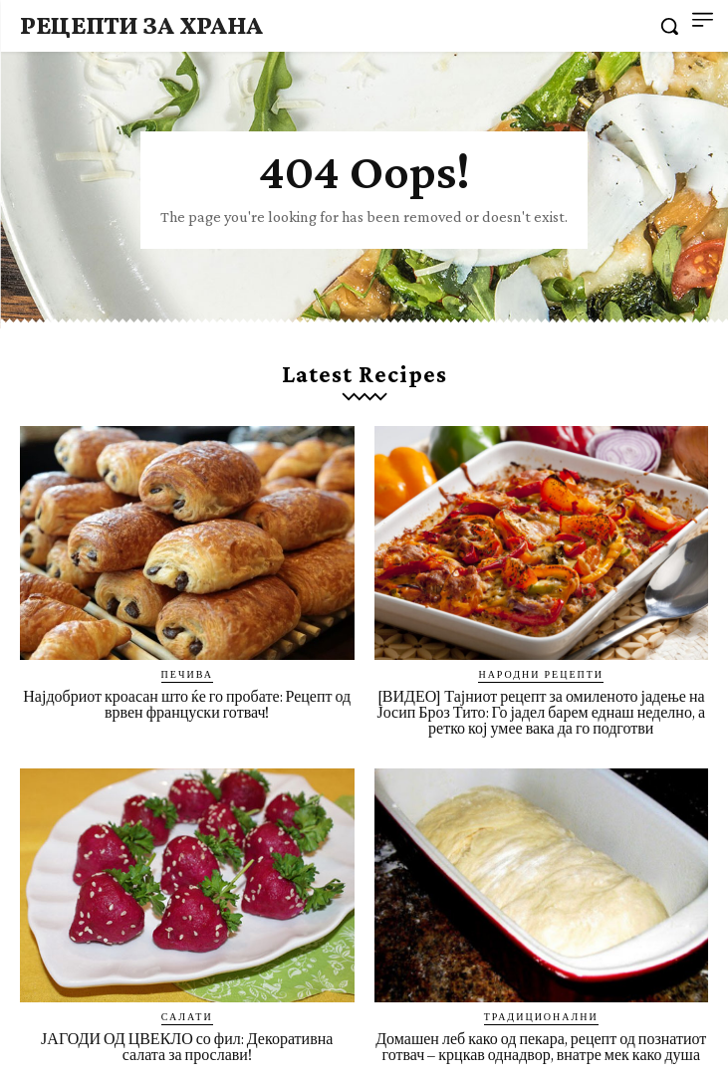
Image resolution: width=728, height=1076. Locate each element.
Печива (187, 674)
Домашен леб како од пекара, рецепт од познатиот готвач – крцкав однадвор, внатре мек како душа (540, 1046)
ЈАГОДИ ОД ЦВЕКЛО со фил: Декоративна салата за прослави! (187, 1046)
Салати (187, 1016)
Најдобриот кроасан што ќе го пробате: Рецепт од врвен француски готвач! (187, 704)
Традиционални (541, 1016)
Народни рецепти (541, 674)
